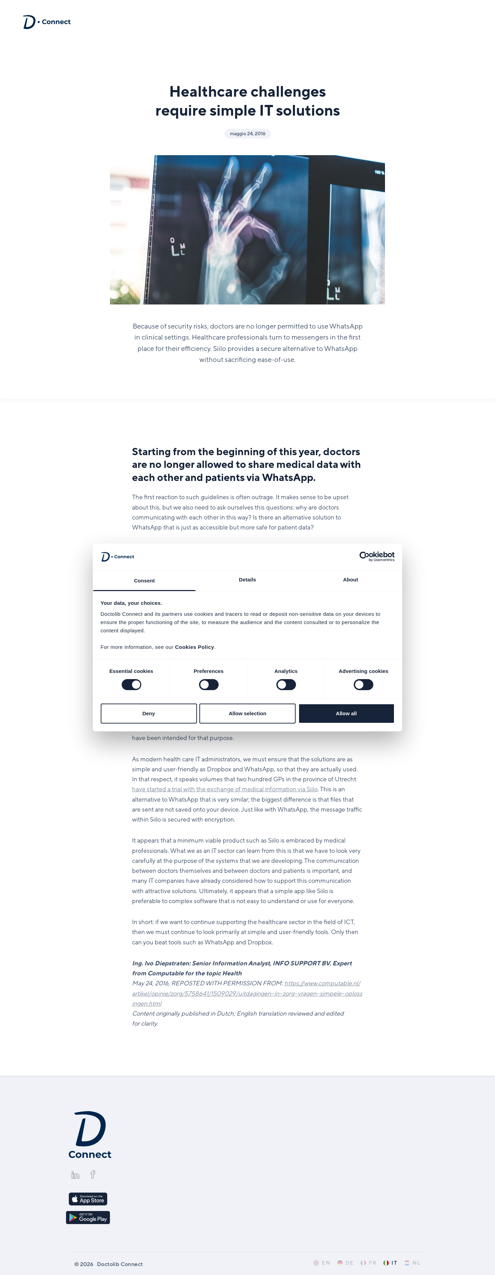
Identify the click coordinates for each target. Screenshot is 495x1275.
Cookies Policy (194, 647)
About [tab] (350, 579)
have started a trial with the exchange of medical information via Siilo (225, 789)
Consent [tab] (144, 580)
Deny (148, 713)
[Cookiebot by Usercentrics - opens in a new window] (364, 556)
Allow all (346, 713)
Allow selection (247, 713)
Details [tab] (247, 579)
